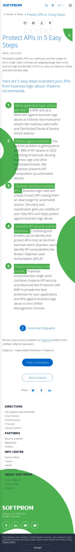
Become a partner (14, 438)
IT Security (10, 423)
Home (9, 14)
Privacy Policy (11, 469)
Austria (53, 5)
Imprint (8, 465)
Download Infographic (41, 328)
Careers (8, 461)
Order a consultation (37, 362)
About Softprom (18, 474)
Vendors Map (11, 483)
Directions (13, 406)
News (20, 14)
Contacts (9, 487)
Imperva (46, 340)
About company (37, 377)
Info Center (14, 452)
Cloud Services (12, 415)
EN (59, 5)
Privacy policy (8, 541)
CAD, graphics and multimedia (20, 411)
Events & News (12, 457)
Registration (11, 442)
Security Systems (13, 427)
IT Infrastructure (12, 419)
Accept (37, 547)
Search (46, 5)
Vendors (9, 446)
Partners (12, 433)
